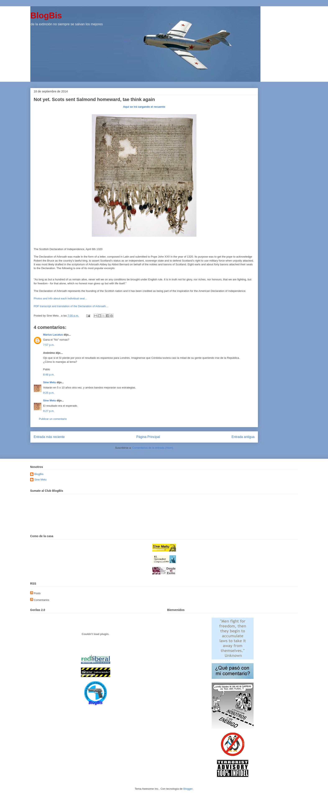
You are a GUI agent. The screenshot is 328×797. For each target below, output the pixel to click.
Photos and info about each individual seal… (60, 298)
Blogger (187, 788)
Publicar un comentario (53, 418)
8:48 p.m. (48, 374)
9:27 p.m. (48, 411)
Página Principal (148, 437)
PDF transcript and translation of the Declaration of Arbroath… (71, 306)
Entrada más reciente (49, 437)
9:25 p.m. (48, 392)
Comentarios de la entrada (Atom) (152, 447)
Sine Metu (49, 382)
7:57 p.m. (48, 344)
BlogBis (46, 15)
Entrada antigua (243, 437)
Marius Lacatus (53, 334)
